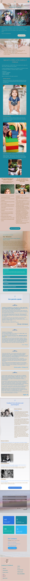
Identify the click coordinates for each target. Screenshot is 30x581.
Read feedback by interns (15, 487)
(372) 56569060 (12, 542)
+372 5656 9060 (21, 35)
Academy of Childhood (7, 565)
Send (25, 508)
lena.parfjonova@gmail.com (14, 543)
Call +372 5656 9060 (15, 228)
